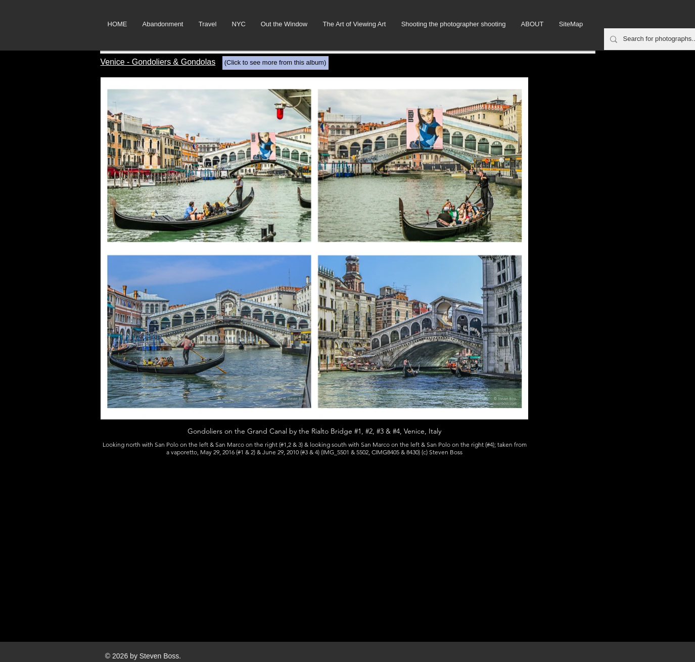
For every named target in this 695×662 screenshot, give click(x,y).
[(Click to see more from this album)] (275, 63)
